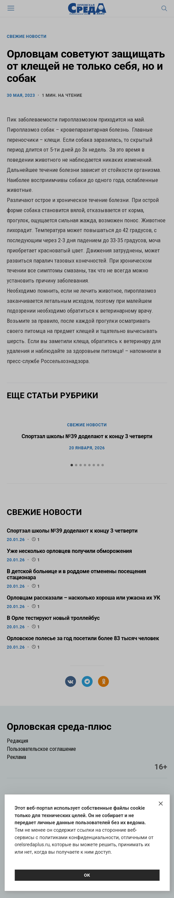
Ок (87, 875)
